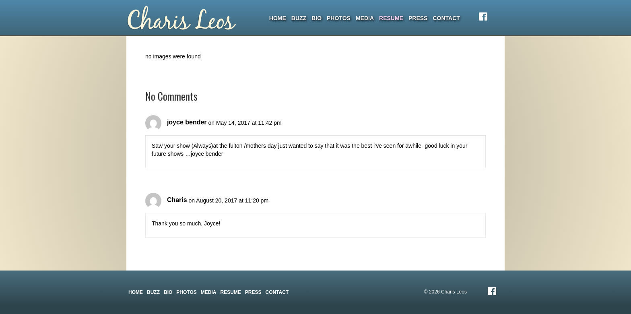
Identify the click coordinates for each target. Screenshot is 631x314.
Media (365, 18)
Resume (391, 18)
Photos (339, 18)
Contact (446, 18)
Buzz (298, 18)
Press (417, 18)
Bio (316, 18)
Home (277, 18)
